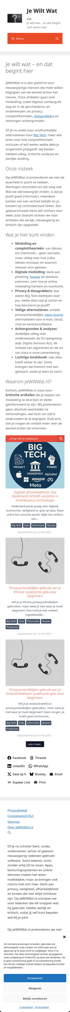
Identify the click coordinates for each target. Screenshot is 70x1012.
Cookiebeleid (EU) (20, 816)
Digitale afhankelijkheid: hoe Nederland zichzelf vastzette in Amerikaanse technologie (34, 465)
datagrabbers (44, 116)
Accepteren (35, 978)
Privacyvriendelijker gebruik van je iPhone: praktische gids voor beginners (34, 560)
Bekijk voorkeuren (35, 998)
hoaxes (35, 277)
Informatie (38, 525)
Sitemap (13, 822)
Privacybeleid (42, 1007)
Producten (12, 627)
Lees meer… (35, 744)
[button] (64, 937)
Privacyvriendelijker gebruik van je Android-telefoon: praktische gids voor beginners (34, 662)
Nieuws (51, 525)
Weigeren (35, 988)
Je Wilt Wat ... (42, 14)
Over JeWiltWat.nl (20, 827)
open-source (54, 314)
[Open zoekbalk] (57, 38)
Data (26, 525)
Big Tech (40, 135)
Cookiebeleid (26, 1007)
